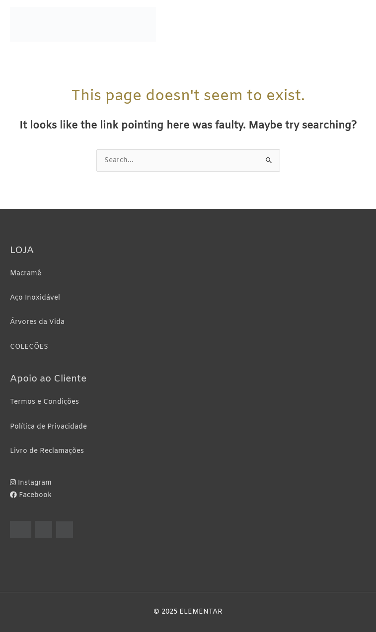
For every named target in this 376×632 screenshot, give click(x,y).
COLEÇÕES (29, 347)
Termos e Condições (44, 402)
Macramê (25, 273)
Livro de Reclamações (47, 451)
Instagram (31, 483)
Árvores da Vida (37, 322)
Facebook (31, 495)
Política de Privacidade (48, 427)
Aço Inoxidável (35, 298)
